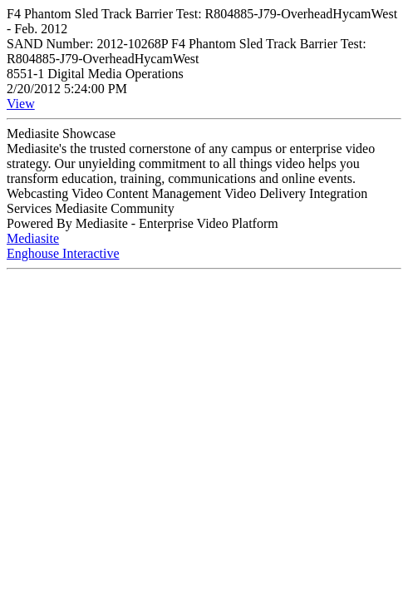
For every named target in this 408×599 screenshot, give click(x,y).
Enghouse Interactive (63, 253)
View (21, 104)
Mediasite (33, 238)
